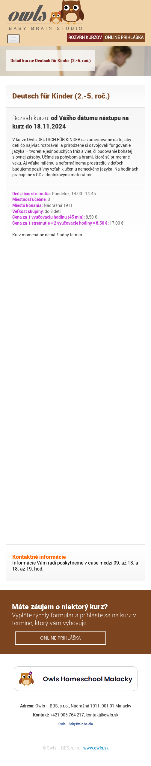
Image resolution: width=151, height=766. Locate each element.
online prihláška (124, 37)
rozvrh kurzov (85, 37)
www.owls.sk (95, 748)
